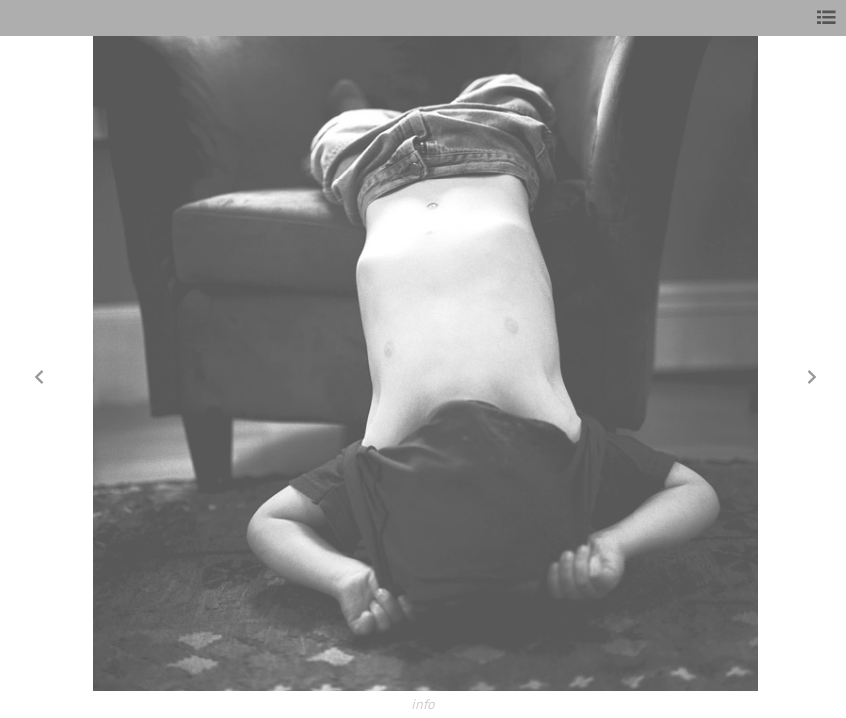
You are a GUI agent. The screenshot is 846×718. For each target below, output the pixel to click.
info (423, 703)
